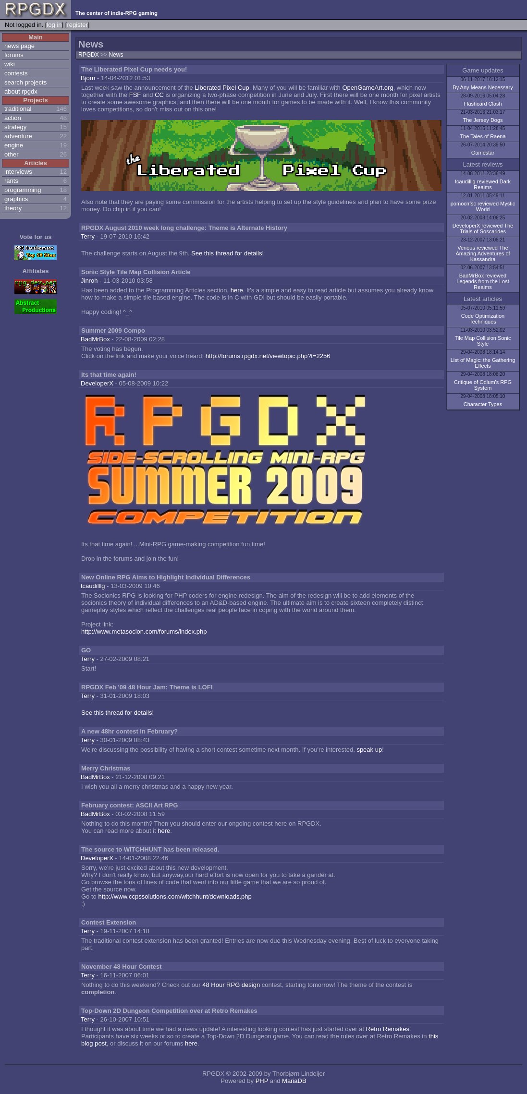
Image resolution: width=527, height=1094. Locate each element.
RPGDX (88, 54)
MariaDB (294, 1080)
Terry (88, 236)
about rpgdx (20, 91)
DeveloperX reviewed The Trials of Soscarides (483, 228)
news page (19, 45)
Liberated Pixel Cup (222, 87)
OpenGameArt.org (367, 87)
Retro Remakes (387, 1029)
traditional (17, 108)
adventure (18, 136)
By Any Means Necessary (483, 87)
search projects (25, 82)
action (12, 117)
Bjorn (88, 78)
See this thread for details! (227, 253)
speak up (369, 749)
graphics (16, 199)
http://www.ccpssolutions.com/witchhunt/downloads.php (174, 896)
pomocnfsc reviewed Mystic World (483, 206)
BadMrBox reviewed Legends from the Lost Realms (482, 281)
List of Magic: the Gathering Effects (483, 363)
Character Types (483, 404)
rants (11, 180)
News (116, 54)
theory (13, 208)
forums (14, 55)
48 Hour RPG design (231, 984)
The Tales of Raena (482, 136)
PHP (262, 1080)
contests (15, 73)
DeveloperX (97, 383)
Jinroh (89, 280)
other (11, 154)
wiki (9, 64)
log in (54, 24)
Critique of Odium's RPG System (483, 385)
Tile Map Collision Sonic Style (483, 341)
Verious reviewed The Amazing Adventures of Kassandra (482, 253)
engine (13, 145)
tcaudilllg (93, 585)
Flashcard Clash (483, 104)
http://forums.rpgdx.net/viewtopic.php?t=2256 (268, 356)
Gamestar (482, 153)
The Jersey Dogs (482, 120)
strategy (15, 127)
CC (159, 94)
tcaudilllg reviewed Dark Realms (483, 184)
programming (22, 189)
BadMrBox (95, 339)
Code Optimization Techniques (483, 319)
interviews (18, 171)
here (237, 290)
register (77, 24)
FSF (135, 94)
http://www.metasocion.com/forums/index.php (144, 631)
